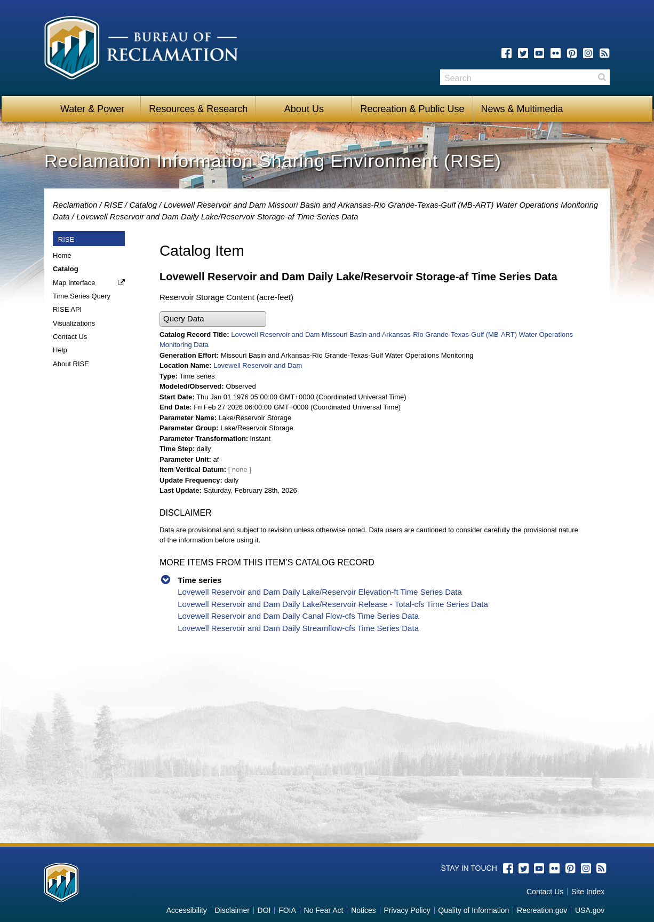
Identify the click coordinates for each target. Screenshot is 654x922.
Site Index (587, 891)
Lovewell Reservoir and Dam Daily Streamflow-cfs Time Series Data (298, 628)
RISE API (67, 309)
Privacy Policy (407, 910)
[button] (212, 319)
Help (60, 350)
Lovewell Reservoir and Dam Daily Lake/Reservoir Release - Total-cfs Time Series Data (333, 604)
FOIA (287, 910)
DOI (264, 910)
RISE (113, 204)
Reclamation (75, 204)
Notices (363, 910)
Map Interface (74, 283)
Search (602, 77)
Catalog (143, 204)
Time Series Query (81, 296)
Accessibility (186, 910)
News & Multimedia (522, 109)
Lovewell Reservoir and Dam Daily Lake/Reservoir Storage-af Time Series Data (217, 216)
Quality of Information (473, 910)
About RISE (71, 364)
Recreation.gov (542, 910)
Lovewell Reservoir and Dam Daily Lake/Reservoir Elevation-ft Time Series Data (320, 591)
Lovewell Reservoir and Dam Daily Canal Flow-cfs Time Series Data (298, 615)
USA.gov (589, 910)
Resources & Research (198, 109)
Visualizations (74, 323)
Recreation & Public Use (412, 109)
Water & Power (92, 109)
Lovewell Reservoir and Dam (257, 365)
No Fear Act (324, 910)
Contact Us (70, 337)
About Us (304, 109)
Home (62, 255)
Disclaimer (232, 910)
